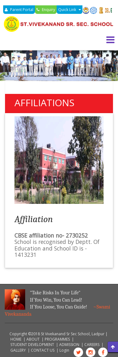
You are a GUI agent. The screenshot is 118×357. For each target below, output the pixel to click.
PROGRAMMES (57, 339)
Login (64, 350)
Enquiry (46, 9)
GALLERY (18, 350)
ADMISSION (69, 344)
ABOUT (33, 339)
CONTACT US (42, 350)
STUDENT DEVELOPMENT (32, 344)
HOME (15, 339)
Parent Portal (19, 9)
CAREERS (91, 344)
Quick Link (69, 9)
